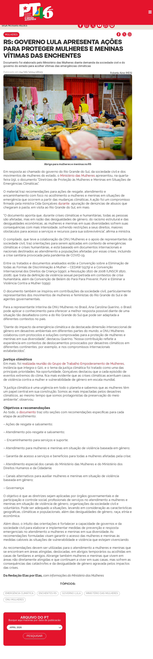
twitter (93, 25)
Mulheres (11, 34)
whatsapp (105, 25)
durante (64, 203)
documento (27, 412)
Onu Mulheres (14, 599)
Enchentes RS (48, 593)
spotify (112, 25)
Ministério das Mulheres (77, 175)
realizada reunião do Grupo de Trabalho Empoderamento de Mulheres (73, 363)
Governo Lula (71, 593)
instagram (87, 25)
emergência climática (19, 593)
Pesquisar (34, 635)
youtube (99, 25)
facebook (80, 25)
